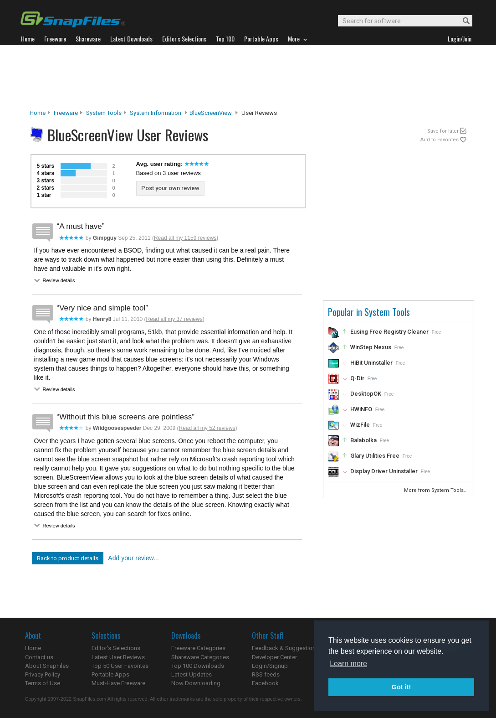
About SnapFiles (47, 665)
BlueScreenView (210, 112)
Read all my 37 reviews (174, 319)
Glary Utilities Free (374, 455)
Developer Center (274, 657)
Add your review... (133, 558)
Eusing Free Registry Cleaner (389, 331)
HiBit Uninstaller (371, 362)
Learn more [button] (348, 663)
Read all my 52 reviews (207, 428)
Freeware (66, 112)
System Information (155, 112)
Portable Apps (110, 674)
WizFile (360, 424)
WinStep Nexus (370, 347)
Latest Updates (191, 674)
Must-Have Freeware (118, 683)
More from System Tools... (436, 490)
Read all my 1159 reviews (185, 238)
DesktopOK (365, 393)
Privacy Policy (42, 674)
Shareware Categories (200, 657)
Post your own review (170, 188)
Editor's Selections (116, 648)
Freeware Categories (198, 648)
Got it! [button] (401, 687)
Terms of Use (42, 683)
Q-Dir (357, 378)
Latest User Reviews (118, 657)
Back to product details (67, 558)
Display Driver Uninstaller (384, 471)
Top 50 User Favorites (120, 665)
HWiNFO (361, 409)
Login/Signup (270, 665)
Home (38, 112)
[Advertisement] (248, 77)
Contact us (39, 657)
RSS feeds (266, 674)
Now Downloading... (198, 683)
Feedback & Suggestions (285, 648)
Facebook (265, 683)
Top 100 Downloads (197, 665)
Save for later (443, 131)
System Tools (104, 112)
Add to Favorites (439, 140)
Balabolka (363, 440)
